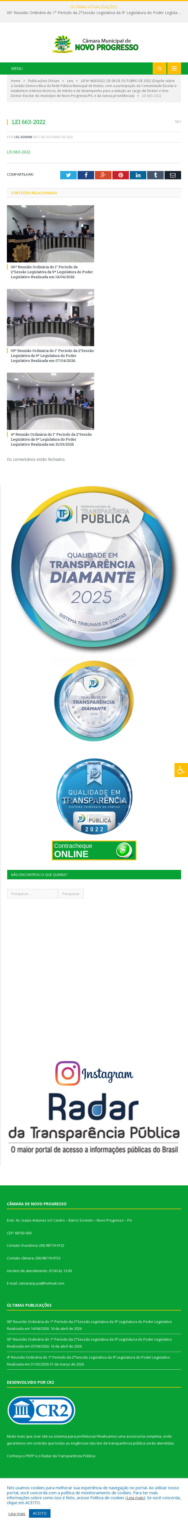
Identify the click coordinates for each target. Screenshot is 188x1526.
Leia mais (135, 1497)
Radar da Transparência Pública (68, 1475)
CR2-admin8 (23, 157)
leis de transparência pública (121, 1463)
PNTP (30, 1475)
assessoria (135, 1456)
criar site (40, 1456)
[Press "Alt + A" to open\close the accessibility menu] (181, 770)
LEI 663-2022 (18, 171)
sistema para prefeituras (75, 1456)
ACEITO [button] (40, 1513)
